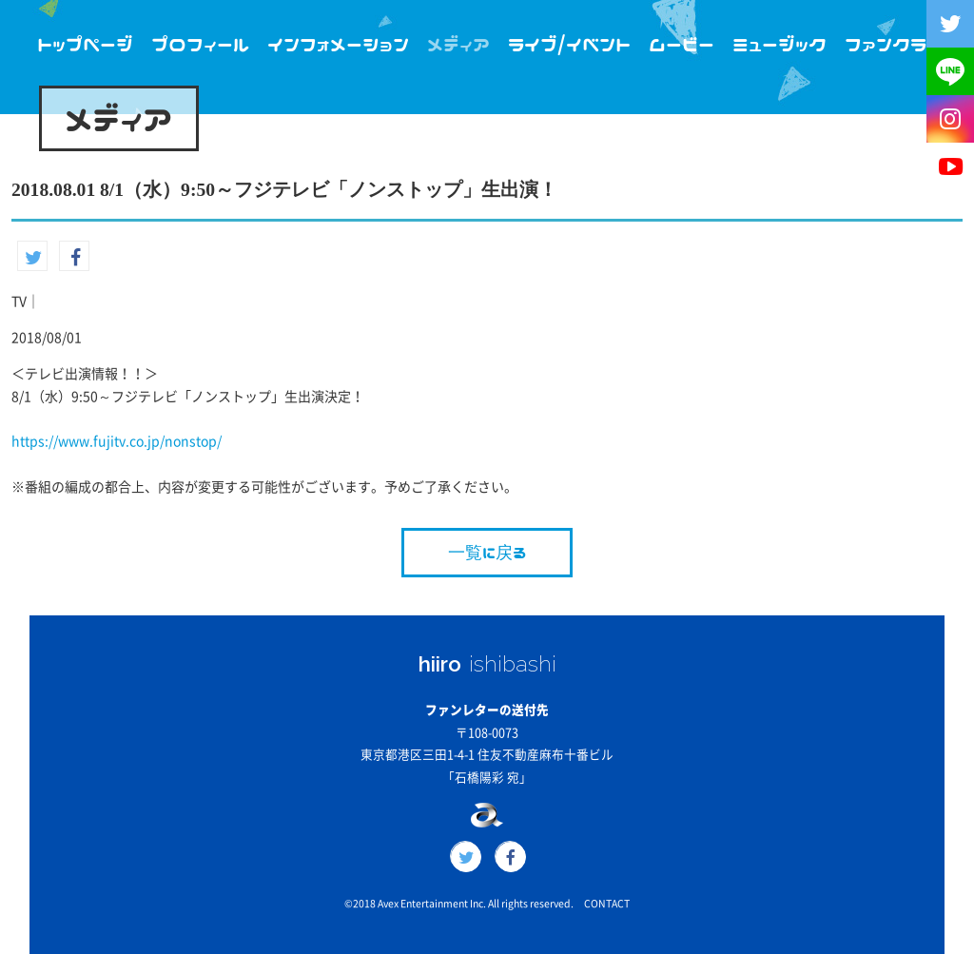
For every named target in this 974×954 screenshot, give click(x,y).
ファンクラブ (894, 43)
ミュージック (779, 43)
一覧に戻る (487, 552)
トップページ (85, 43)
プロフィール (200, 43)
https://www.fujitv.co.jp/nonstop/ (116, 441)
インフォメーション (338, 43)
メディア (458, 43)
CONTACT (607, 903)
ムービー (681, 43)
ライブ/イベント (569, 43)
